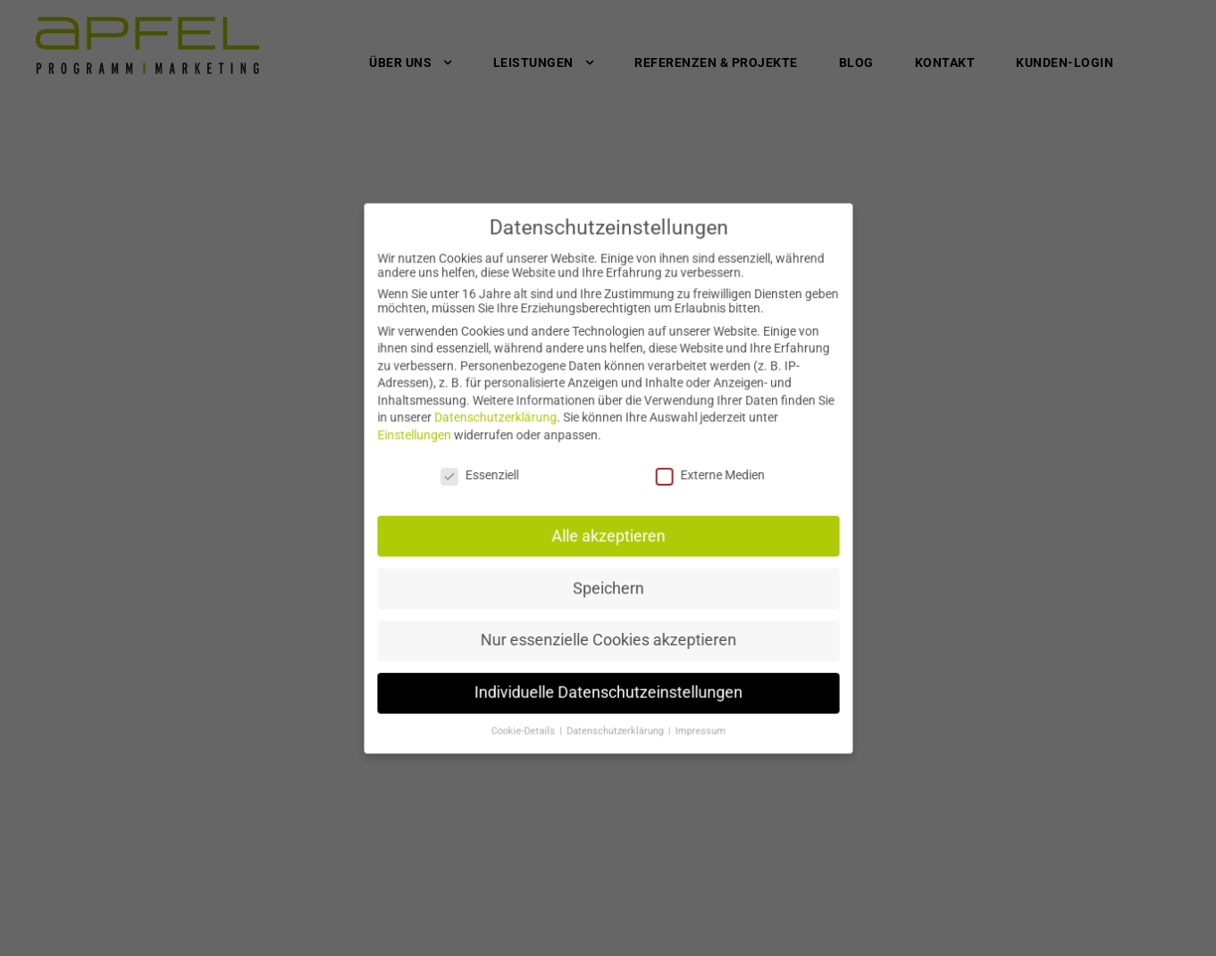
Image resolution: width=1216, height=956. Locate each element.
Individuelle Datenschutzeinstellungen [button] (608, 684)
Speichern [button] (608, 583)
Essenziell (483, 474)
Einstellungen (421, 436)
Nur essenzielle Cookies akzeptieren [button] (607, 634)
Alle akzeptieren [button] (608, 533)
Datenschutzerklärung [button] (615, 721)
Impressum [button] (696, 721)
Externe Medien (706, 474)
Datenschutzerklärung (499, 419)
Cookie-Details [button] (527, 721)
